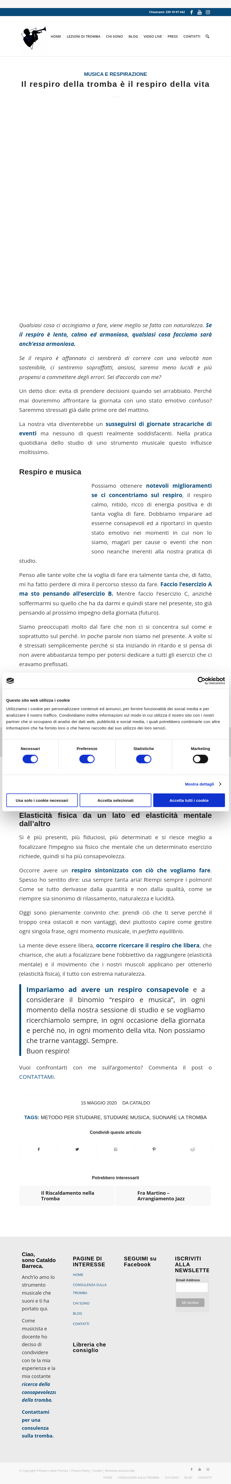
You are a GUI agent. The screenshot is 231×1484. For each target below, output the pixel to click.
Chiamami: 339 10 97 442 (167, 12)
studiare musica (127, 1117)
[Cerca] (207, 36)
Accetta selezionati (115, 800)
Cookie (98, 1471)
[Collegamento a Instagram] (208, 12)
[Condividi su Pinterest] (154, 1149)
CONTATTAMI (36, 1076)
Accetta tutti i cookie (189, 800)
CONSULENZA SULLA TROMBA (90, 1288)
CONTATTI (81, 1323)
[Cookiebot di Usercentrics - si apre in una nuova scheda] (201, 681)
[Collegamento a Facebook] (191, 12)
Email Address (188, 1280)
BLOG (77, 1313)
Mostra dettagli (199, 784)
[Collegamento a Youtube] (199, 12)
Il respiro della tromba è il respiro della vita (115, 84)
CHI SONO (81, 1303)
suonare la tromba (179, 1117)
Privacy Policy (80, 1471)
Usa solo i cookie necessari (42, 800)
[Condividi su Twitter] (77, 1149)
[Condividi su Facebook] (39, 1149)
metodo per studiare (71, 1117)
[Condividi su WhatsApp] (116, 1149)
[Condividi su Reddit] (192, 1149)
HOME (78, 1274)
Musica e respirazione (115, 74)
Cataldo (140, 1103)
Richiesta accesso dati (120, 1471)
